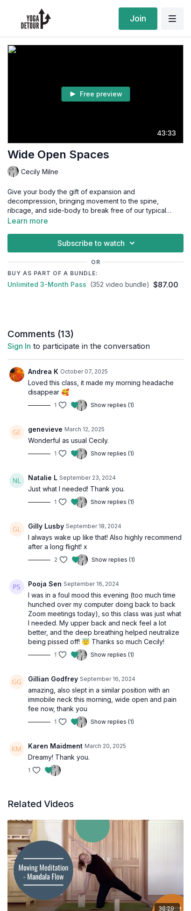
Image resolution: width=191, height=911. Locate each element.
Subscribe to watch (97, 243)
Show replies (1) (112, 404)
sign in (19, 346)
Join (138, 18)
